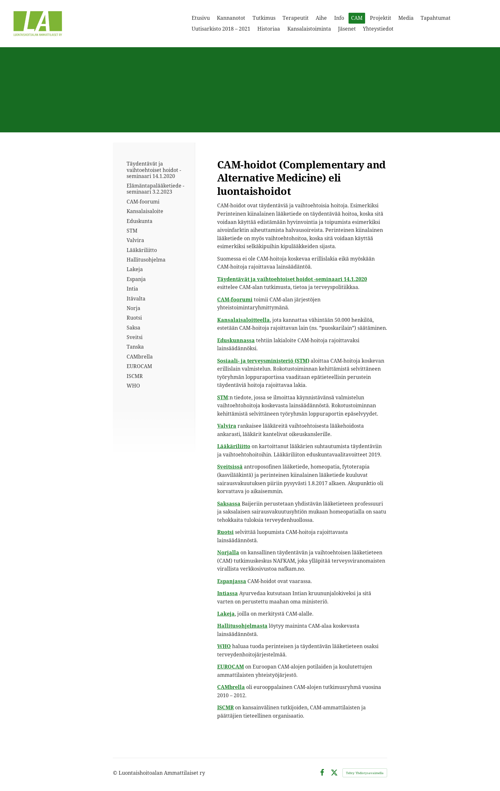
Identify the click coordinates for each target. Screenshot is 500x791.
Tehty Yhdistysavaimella (365, 773)
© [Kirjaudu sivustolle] (116, 772)
